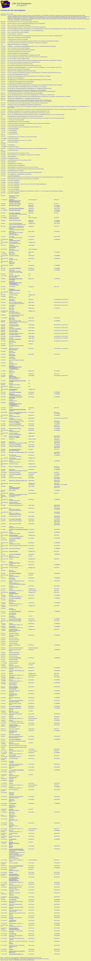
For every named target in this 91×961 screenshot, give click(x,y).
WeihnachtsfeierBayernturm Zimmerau (13, 593)
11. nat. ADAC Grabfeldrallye (15, 328)
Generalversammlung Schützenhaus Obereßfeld (14, 875)
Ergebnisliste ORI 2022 (13, 880)
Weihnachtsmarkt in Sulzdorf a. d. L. (16, 953)
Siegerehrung (11, 281)
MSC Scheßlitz (12, 279)
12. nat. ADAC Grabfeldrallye (15, 392)
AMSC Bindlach (12, 247)
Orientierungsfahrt (12, 920)
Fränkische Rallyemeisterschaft (15, 282)
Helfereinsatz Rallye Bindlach (15, 203)
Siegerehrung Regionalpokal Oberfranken (14, 290)
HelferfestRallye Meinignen (12, 376)
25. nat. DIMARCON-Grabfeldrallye (16, 769)
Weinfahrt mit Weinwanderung (15, 620)
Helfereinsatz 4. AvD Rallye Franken (16, 480)
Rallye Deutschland (13, 276)
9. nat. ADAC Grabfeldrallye (15, 213)
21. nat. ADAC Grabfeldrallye (15, 611)
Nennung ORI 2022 (13, 879)
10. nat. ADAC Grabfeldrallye (15, 268)
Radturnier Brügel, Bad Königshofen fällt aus (14, 843)
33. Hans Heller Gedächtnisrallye (15, 396)
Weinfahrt (11, 588)
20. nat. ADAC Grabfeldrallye (15, 598)
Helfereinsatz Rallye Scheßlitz (15, 618)
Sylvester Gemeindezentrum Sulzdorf (14, 562)
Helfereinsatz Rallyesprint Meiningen (16, 208)
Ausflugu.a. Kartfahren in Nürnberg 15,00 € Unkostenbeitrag (14, 487)
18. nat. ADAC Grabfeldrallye (15, 554)
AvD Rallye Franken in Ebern (15, 395)
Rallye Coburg (12, 253)
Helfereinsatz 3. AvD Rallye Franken (16, 452)
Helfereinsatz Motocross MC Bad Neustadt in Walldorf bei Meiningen (15, 200)
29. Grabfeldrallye (12, 933)
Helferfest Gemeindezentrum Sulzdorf (14, 240)
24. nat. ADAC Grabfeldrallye (15, 739)
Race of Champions (19, 412)
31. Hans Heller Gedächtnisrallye (15, 278)
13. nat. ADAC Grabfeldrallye (15, 423)
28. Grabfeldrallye (12, 899)
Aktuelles (18, 413)
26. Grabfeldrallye (12, 803)
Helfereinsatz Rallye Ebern (14, 205)
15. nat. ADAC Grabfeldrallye (15, 474)
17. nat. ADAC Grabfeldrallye (15, 538)
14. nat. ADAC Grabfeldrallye (15, 444)
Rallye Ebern (11, 252)
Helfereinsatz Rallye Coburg (14, 210)
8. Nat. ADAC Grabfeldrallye (13, 192)
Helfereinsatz (11, 393)
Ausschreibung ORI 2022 (14, 878)
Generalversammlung (13, 389)
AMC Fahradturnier (13, 215)
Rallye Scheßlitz (12, 355)
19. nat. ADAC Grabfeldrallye (15, 573)
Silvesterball (11, 676)
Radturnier (11, 809)
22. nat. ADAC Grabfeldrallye (15, 657)
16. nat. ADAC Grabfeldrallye (15, 519)
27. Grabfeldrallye (12, 839)
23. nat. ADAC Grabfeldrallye (15, 706)
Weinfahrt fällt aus (11, 847)
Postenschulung (12, 626)
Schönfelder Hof (13, 283)
